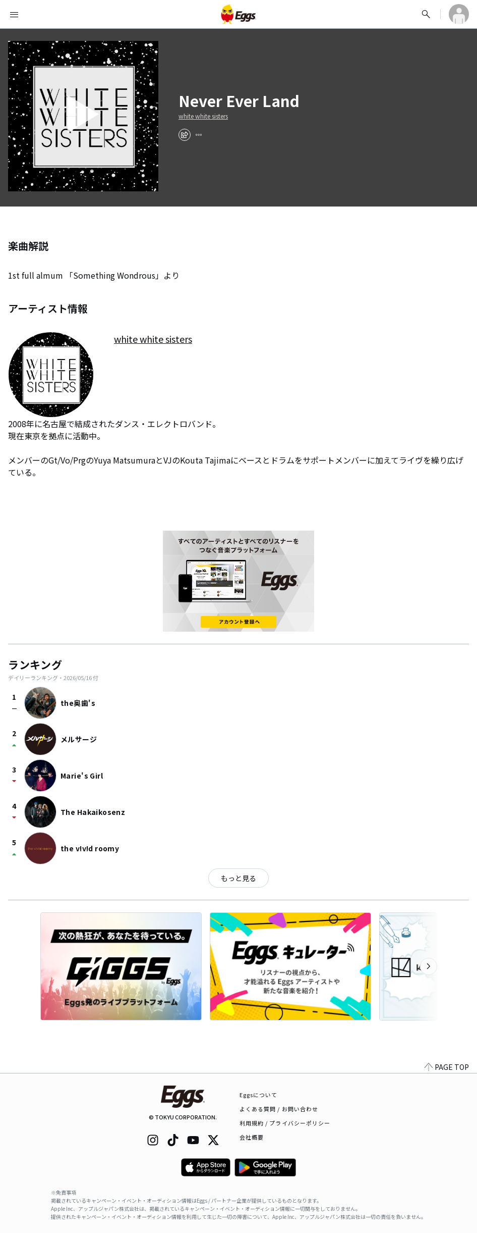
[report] (199, 135)
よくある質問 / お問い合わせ (279, 1109)
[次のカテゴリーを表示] (428, 966)
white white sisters (203, 116)
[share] (184, 135)
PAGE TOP (447, 1067)
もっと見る (238, 878)
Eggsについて (259, 1095)
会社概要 (252, 1137)
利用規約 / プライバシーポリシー (285, 1123)
